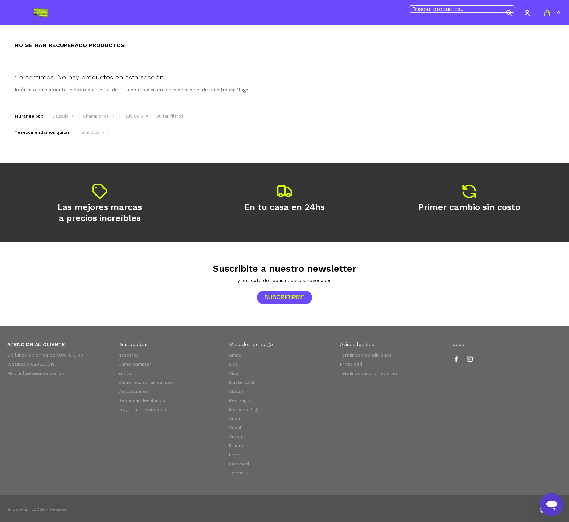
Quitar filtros (170, 116)
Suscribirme (284, 297)
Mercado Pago (244, 409)
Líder (234, 454)
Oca (233, 364)
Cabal (235, 427)
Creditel (238, 436)
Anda (234, 418)
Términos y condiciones (366, 355)
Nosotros (128, 355)
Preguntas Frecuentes (142, 409)
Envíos (125, 373)
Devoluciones (133, 391)
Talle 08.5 (133, 116)
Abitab (236, 391)
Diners (236, 445)
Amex (235, 355)
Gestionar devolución (141, 400)
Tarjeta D (239, 473)
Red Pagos (240, 400)
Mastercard (241, 382)
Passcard (239, 463)
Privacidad (351, 364)
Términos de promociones (369, 373)
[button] (509, 12)
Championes (96, 116)
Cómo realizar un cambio (145, 382)
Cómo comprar (134, 364)
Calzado (60, 116)
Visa (233, 373)
